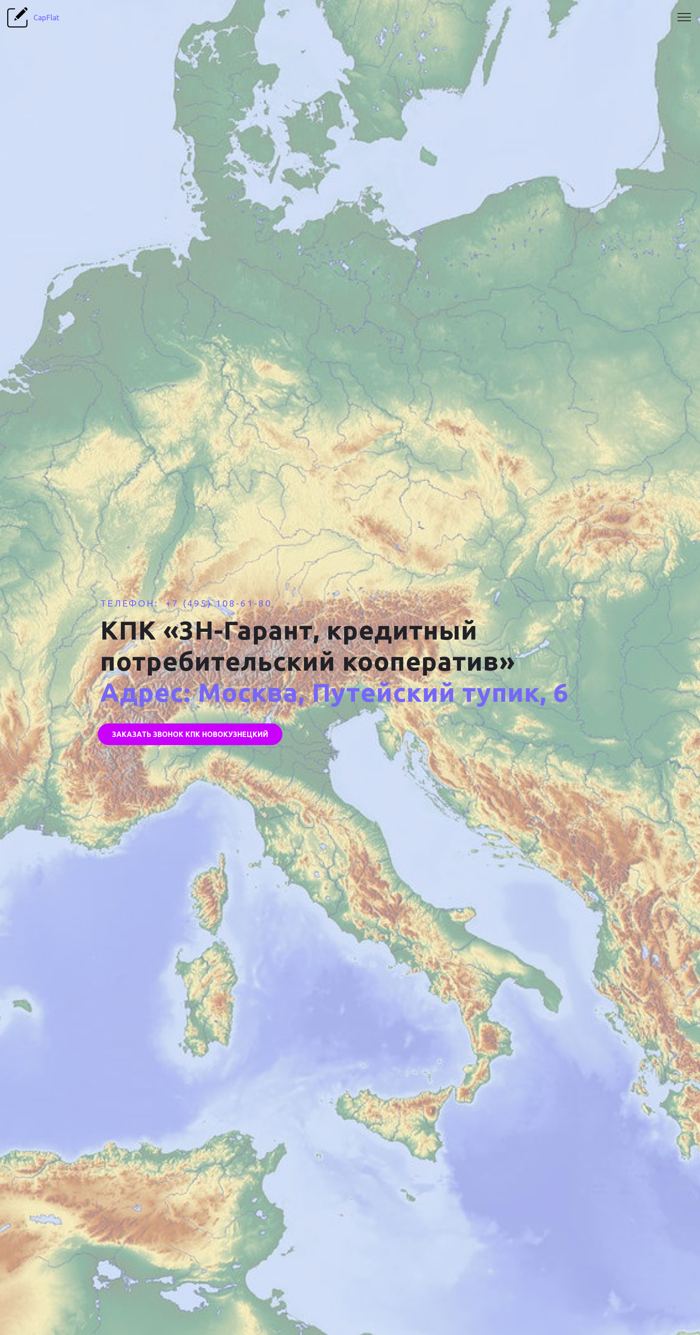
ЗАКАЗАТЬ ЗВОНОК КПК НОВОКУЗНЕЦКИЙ (190, 734)
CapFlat (50, 17)
